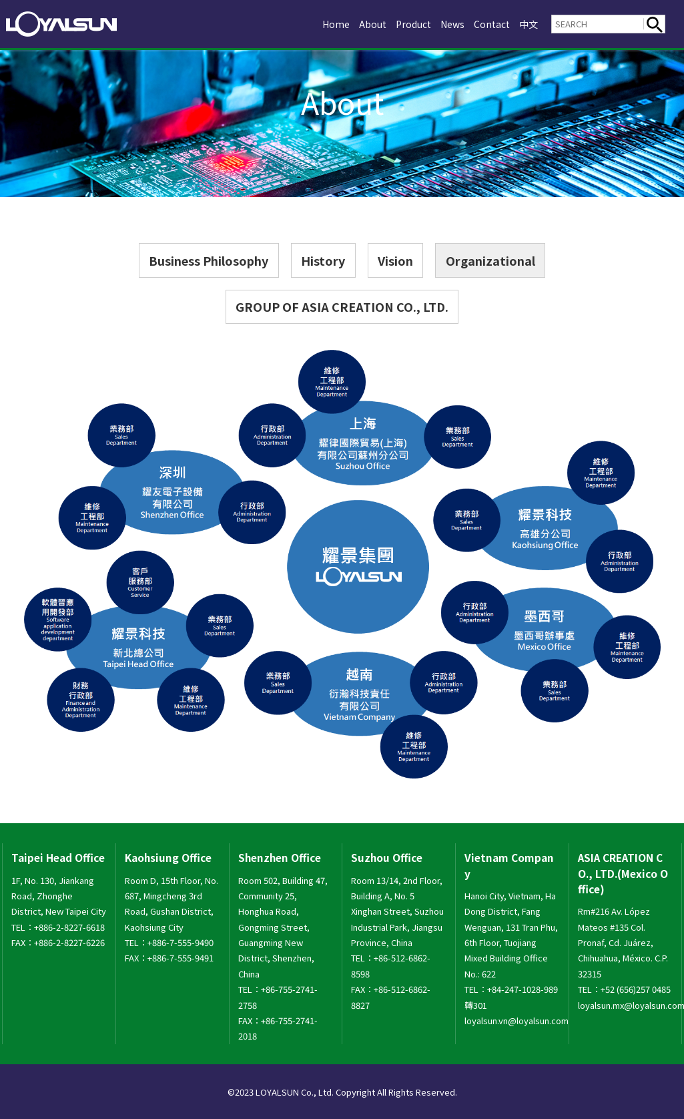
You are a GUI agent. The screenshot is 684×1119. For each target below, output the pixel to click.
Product (403, 24)
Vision (395, 260)
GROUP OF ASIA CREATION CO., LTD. (342, 306)
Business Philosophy (208, 260)
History (323, 260)
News (446, 24)
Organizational (490, 260)
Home (320, 24)
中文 (528, 24)
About (359, 24)
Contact (489, 24)
